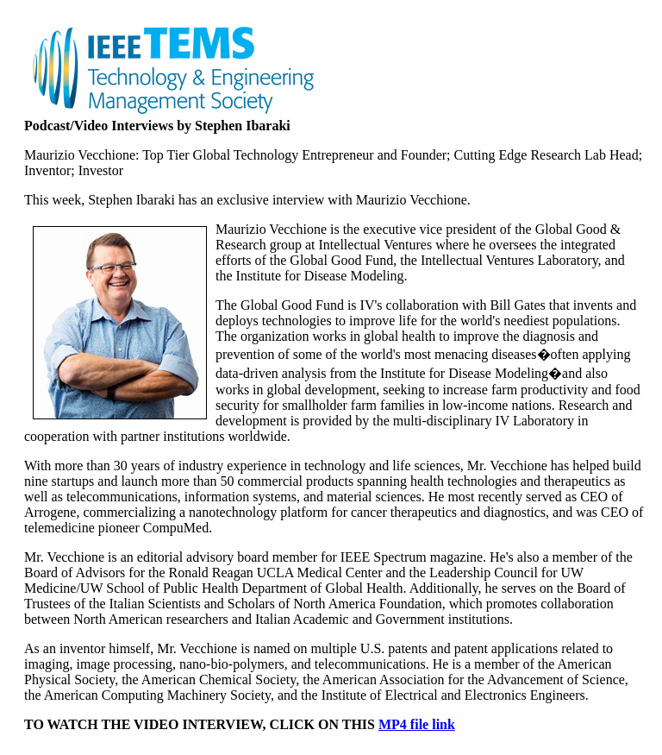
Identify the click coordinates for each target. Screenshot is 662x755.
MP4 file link (416, 724)
